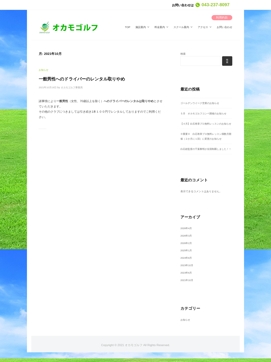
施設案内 (141, 27)
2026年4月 (186, 237)
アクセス (203, 27)
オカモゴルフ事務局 (74, 87)
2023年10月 (187, 274)
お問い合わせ (224, 27)
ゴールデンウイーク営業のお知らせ (201, 103)
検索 (183, 53)
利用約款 (222, 17)
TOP (127, 27)
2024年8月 (186, 267)
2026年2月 (186, 252)
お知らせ (44, 69)
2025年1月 (186, 260)
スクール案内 (181, 27)
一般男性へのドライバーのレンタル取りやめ (93, 78)
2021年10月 (187, 289)
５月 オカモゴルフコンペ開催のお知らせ (205, 113)
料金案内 (160, 27)
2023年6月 (186, 282)
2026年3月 (186, 245)
